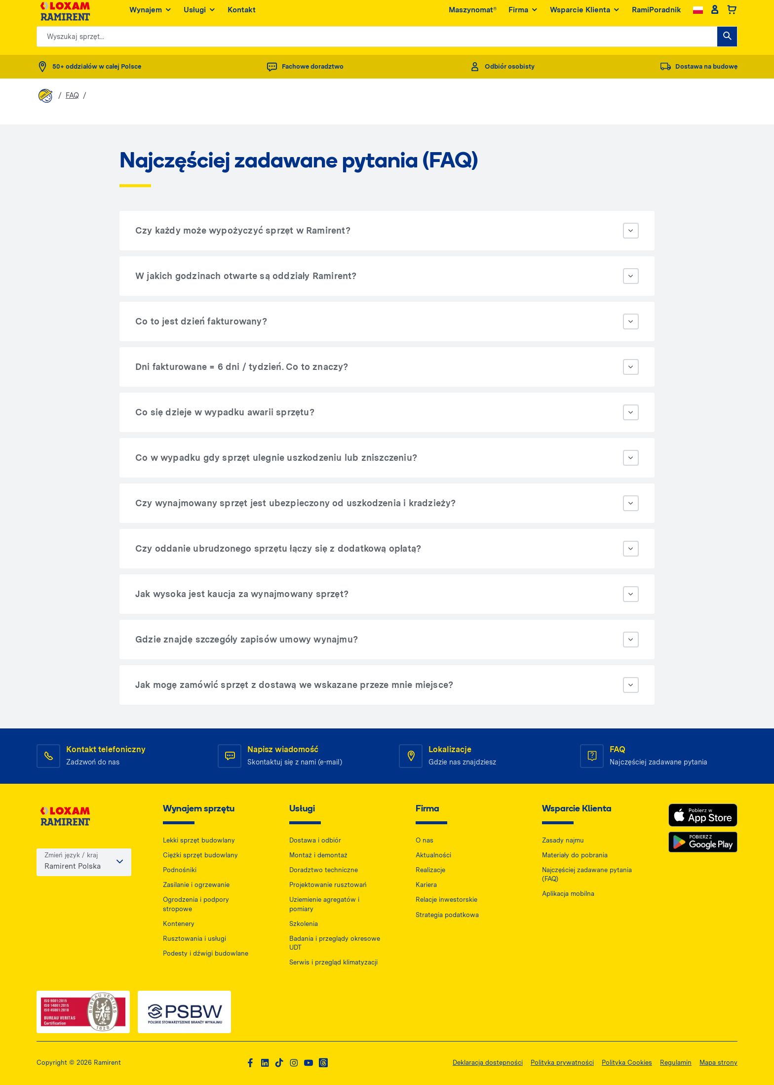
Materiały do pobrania (575, 855)
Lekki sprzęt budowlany (199, 840)
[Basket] (731, 15)
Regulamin (676, 1062)
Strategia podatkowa (447, 915)
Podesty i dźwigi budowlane (205, 953)
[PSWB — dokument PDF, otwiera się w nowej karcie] (184, 1012)
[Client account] (714, 15)
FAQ (72, 95)
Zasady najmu (563, 840)
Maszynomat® (473, 14)
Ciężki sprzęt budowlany (200, 855)
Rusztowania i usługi (194, 938)
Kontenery (178, 923)
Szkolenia (303, 923)
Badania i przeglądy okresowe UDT (334, 943)
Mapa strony (718, 1062)
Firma (523, 14)
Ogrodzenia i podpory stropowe (196, 904)
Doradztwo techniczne (323, 870)
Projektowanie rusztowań (328, 884)
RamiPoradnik (656, 14)
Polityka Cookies (627, 1062)
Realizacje (430, 870)
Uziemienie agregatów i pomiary (324, 904)
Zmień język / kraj (71, 856)
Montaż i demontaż (318, 855)
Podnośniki (179, 870)
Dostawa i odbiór (315, 840)
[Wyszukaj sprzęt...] (727, 41)
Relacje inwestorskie (446, 899)
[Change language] (698, 14)
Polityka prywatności (562, 1062)
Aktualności (433, 855)
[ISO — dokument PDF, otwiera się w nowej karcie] (83, 1012)
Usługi (200, 14)
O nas (424, 840)
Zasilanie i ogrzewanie (196, 884)
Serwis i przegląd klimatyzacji (333, 962)
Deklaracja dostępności (488, 1062)
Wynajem (150, 14)
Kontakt (242, 14)
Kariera (426, 884)
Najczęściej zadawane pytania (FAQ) (587, 874)
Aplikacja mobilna (568, 893)
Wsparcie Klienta (585, 14)
